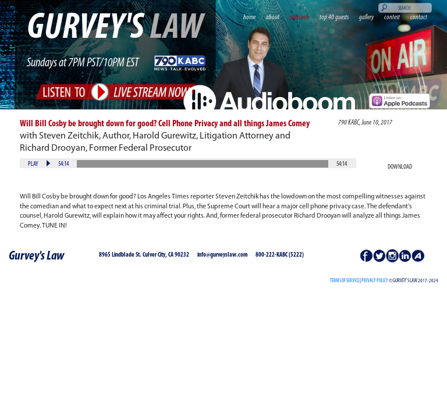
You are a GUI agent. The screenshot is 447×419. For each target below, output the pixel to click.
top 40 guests (334, 17)
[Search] (405, 8)
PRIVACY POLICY (374, 280)
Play (33, 164)
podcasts (299, 17)
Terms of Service (344, 280)
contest (392, 17)
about (272, 17)
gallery (366, 17)
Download (400, 167)
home (249, 17)
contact (418, 17)
